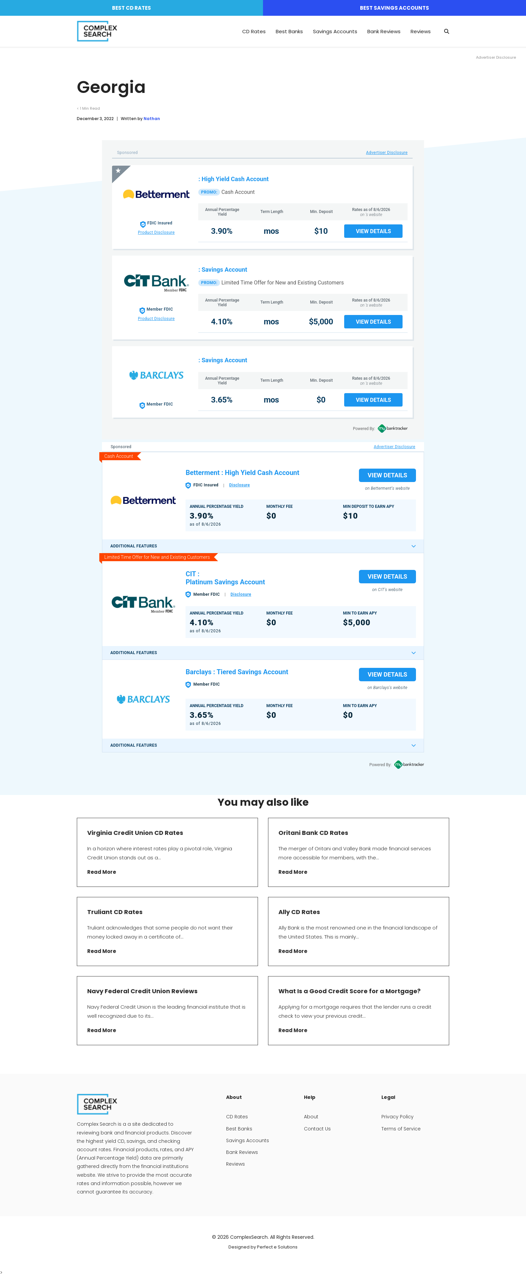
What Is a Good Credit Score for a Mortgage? (349, 991)
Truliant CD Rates (115, 912)
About (311, 1116)
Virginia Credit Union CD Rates (135, 833)
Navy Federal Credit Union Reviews (142, 991)
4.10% (221, 321)
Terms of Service (401, 1128)
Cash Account (238, 192)
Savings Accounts (335, 31)
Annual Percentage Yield (222, 212)
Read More (101, 871)
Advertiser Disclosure (387, 152)
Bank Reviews (384, 31)
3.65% (221, 400)
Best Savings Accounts (394, 7)
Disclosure (239, 485)
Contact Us (317, 1128)
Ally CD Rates (299, 912)
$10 (321, 231)
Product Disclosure (156, 232)
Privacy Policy (397, 1116)
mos (271, 231)
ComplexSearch (249, 1237)
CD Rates (254, 31)
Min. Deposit (321, 211)
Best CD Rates (131, 7)
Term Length (271, 211)
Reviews (421, 31)
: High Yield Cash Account (233, 178)
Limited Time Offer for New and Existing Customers (282, 282)
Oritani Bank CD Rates (313, 833)
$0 (320, 400)
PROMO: (209, 192)
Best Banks (289, 31)
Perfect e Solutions (277, 1247)
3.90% (221, 231)
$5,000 (321, 321)
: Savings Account (222, 269)
